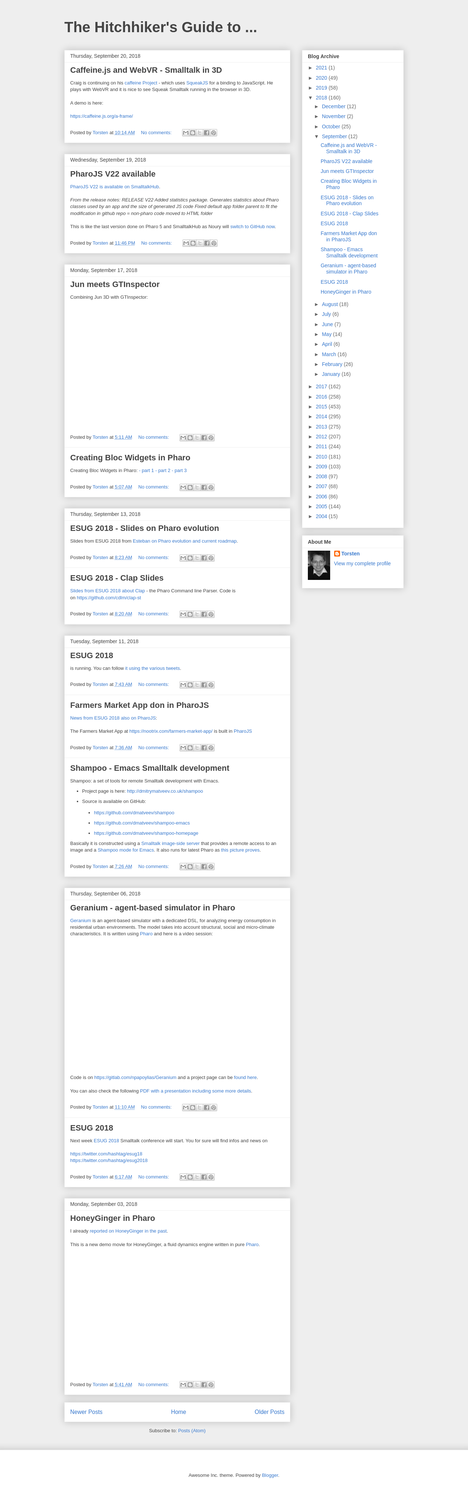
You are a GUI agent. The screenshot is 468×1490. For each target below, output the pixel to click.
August (330, 304)
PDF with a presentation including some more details (195, 1091)
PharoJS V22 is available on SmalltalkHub (114, 186)
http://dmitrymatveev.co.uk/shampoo (165, 791)
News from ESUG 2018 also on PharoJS (113, 718)
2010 (322, 457)
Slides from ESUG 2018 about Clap (107, 590)
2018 (322, 98)
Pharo (146, 933)
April (327, 344)
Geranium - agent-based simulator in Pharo (152, 907)
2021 (322, 68)
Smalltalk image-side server (170, 843)
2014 (322, 416)
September (335, 136)
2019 (322, 88)
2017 (322, 386)
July (327, 314)
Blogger (270, 1475)
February (333, 364)
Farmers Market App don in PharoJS (139, 705)
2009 (322, 466)
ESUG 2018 (91, 655)
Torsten (350, 554)
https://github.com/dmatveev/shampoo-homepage (146, 833)
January (331, 374)
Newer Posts (86, 1412)
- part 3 (179, 470)
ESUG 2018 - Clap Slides (117, 577)
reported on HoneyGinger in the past (128, 1231)
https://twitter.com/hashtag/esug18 (106, 1154)
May (327, 334)
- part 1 (146, 470)
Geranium (80, 920)
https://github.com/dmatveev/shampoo (134, 812)
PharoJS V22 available (113, 173)
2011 (322, 446)
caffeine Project (141, 83)
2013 (322, 427)
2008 (322, 476)
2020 (322, 78)
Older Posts (269, 1412)
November (334, 116)
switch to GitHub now (252, 226)
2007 (322, 486)
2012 (322, 437)
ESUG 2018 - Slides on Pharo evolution (144, 528)
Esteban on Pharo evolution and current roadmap (185, 541)
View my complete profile (362, 563)
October (331, 126)
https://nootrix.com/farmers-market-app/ (171, 731)
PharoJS (243, 731)
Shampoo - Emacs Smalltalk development (149, 768)
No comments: (157, 132)
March (329, 354)
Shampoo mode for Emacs (126, 850)
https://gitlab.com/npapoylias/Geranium (135, 1077)
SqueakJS (197, 83)
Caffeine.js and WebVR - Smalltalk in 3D (146, 70)
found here (245, 1077)
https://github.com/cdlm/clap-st (109, 597)
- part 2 (162, 470)
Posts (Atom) (191, 1430)
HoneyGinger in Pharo (112, 1218)
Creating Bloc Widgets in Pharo (130, 457)
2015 (322, 407)
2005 (322, 506)
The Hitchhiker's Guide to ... (160, 27)
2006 (322, 496)
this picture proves (240, 850)
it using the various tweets (152, 668)
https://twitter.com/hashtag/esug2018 (109, 1160)
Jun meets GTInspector (115, 284)
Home (178, 1412)
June (328, 324)
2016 (322, 397)
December (334, 106)
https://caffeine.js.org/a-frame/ (101, 116)
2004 (322, 516)
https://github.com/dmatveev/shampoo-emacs (142, 823)
